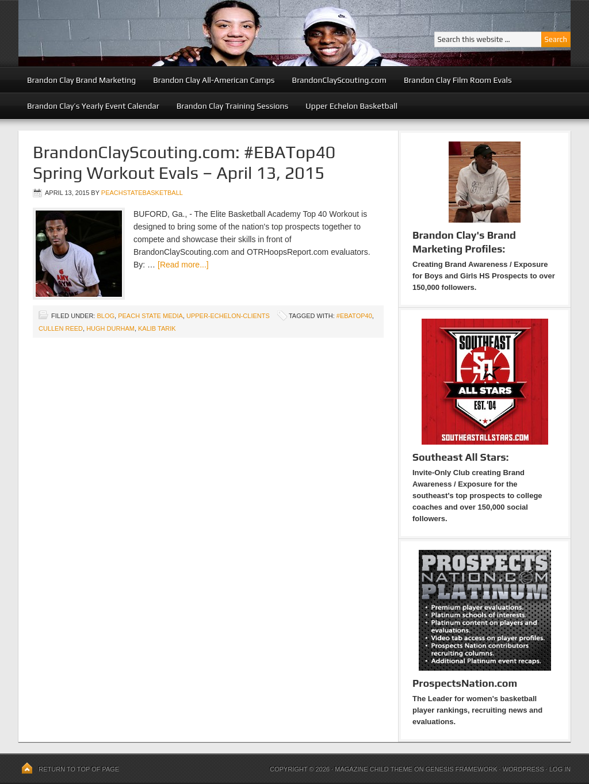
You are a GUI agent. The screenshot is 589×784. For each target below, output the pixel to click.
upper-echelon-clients (228, 315)
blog (105, 315)
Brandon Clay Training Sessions (233, 105)
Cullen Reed (61, 328)
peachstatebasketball (142, 192)
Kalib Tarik (157, 328)
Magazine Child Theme (373, 769)
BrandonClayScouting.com (339, 80)
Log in (560, 769)
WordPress (523, 769)
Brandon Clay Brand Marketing (81, 80)
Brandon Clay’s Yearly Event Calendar (93, 105)
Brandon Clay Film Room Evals (458, 80)
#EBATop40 (354, 315)
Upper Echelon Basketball (351, 105)
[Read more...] (183, 264)
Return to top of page (79, 769)
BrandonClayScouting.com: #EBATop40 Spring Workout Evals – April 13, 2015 (184, 162)
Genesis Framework (462, 769)
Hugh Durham (110, 328)
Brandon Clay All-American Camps (213, 80)
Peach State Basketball (159, 33)
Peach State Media (150, 315)
